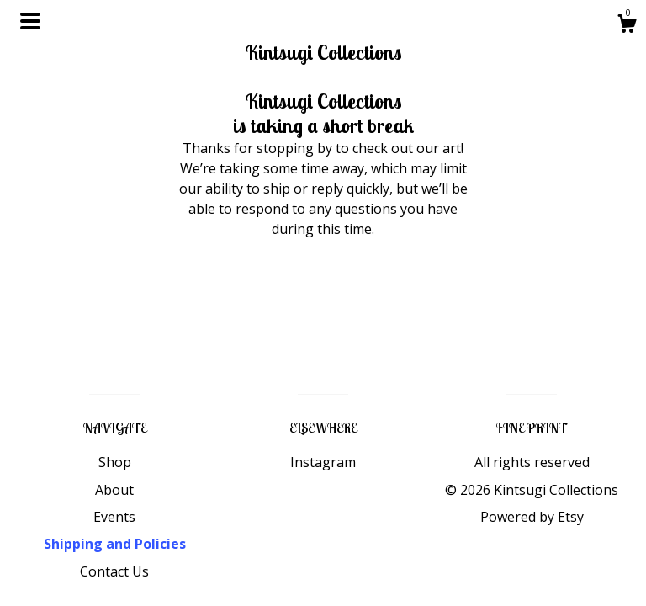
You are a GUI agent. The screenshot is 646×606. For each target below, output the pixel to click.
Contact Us (114, 571)
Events (114, 517)
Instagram (323, 462)
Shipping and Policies (115, 543)
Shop (114, 462)
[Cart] (626, 26)
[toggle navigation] (30, 21)
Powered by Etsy (532, 517)
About (114, 490)
